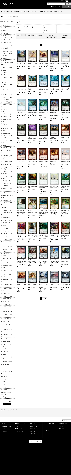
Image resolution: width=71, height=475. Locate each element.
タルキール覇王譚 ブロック (6, 259)
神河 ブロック (5, 301)
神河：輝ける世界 (6, 164)
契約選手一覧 (33, 426)
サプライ (3, 397)
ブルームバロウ (5, 89)
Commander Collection (7, 196)
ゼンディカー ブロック (6, 280)
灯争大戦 (3, 225)
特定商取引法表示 (63, 423)
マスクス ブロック (6, 318)
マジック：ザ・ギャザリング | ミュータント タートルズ (6, 37)
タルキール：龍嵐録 (6, 67)
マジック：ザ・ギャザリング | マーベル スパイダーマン (6, 53)
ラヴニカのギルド (6, 231)
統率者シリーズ (5, 354)
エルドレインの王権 (6, 220)
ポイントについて (48, 427)
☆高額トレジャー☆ (6, 25)
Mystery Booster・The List (7, 393)
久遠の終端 (4, 58)
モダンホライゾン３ (6, 94)
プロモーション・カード (6, 372)
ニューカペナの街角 (6, 161)
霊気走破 (3, 70)
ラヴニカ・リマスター (6, 105)
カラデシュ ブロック (6, 246)
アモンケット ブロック (6, 242)
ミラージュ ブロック (6, 327)
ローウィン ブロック (6, 293)
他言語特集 (4, 389)
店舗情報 (32, 431)
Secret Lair (4, 376)
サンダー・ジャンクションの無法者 (6, 98)
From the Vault (5, 364)
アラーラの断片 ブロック (6, 285)
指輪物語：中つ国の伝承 (6, 120)
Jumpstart (4, 207)
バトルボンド (4, 349)
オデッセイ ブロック (6, 311)
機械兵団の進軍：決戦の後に (6, 129)
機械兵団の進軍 (5, 133)
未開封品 (3, 30)
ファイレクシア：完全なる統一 (6, 136)
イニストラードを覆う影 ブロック (6, 250)
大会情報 (32, 433)
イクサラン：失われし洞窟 (6, 110)
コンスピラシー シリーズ (6, 345)
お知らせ (32, 423)
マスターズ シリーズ (6, 233)
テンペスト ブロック (6, 324)
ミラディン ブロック (6, 304)
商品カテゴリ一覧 (20, 423)
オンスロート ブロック (6, 307)
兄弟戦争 (3, 145)
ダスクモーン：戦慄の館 (6, 85)
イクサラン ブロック (6, 239)
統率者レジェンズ (6, 200)
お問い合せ (61, 428)
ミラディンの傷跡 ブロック (6, 275)
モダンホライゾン (6, 223)
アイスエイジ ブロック (6, 330)
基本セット (4, 338)
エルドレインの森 (6, 114)
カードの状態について (49, 424)
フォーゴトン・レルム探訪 (6, 177)
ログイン (46, 6)
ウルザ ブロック (5, 321)
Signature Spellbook (7, 367)
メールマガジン (34, 436)
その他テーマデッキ (6, 361)
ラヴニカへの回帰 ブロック (6, 266)
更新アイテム (19, 428)
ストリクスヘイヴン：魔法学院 (6, 184)
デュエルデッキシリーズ (6, 357)
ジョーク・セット (6, 351)
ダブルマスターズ (6, 210)
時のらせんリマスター (6, 189)
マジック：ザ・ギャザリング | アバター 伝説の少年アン (6, 47)
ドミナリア (4, 236)
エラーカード (4, 387)
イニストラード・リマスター (6, 73)
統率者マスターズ (6, 116)
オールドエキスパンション (6, 335)
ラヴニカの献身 (5, 228)
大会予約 (3, 27)
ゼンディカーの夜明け (6, 203)
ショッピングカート (7, 431)
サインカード (4, 384)
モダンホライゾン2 (6, 181)
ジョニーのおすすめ (6, 33)
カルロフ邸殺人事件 (6, 102)
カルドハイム (4, 192)
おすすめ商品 (19, 431)
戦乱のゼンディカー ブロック (6, 254)
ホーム (3, 423)
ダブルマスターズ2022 (7, 151)
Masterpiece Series (7, 379)
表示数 (19, 35)
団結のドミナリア (6, 147)
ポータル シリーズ (6, 341)
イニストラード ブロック (6, 271)
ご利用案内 (61, 426)
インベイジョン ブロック (6, 315)
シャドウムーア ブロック (6, 289)
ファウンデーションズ (6, 78)
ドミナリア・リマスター (6, 141)
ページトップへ (67, 420)
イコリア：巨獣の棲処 (6, 213)
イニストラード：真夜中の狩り (6, 172)
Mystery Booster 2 (7, 82)
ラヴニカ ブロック (6, 298)
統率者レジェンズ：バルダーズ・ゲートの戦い (6, 157)
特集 (17, 426)
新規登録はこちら (55, 6)
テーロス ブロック (6, 263)
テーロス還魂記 (5, 217)
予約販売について (48, 430)
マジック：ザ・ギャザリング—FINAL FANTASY (7, 62)
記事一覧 (32, 428)
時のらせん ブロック (6, 296)
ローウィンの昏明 (6, 42)
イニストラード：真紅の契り (6, 168)
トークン (3, 381)
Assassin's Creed (6, 92)
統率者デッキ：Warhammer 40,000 (7, 125)
